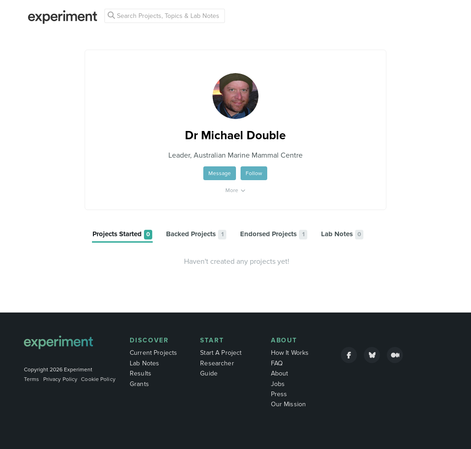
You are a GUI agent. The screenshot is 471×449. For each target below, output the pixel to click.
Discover (149, 340)
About (284, 340)
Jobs (278, 384)
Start (212, 340)
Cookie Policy (98, 379)
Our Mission (288, 404)
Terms (32, 379)
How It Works (290, 353)
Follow (254, 173)
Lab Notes (144, 363)
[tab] (122, 234)
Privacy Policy (60, 379)
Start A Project (220, 353)
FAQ (277, 363)
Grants (139, 384)
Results (140, 373)
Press (279, 394)
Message (219, 173)
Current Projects (153, 353)
